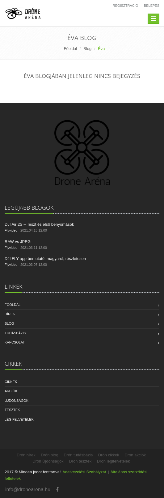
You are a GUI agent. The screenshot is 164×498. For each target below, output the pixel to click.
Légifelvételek (19, 419)
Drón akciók (135, 455)
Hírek (10, 314)
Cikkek (11, 382)
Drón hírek (26, 455)
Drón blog (49, 455)
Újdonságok (16, 400)
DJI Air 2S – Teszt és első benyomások (39, 224)
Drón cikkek (108, 455)
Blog (87, 48)
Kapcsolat (15, 342)
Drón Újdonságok (47, 461)
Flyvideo (11, 230)
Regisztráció (125, 5)
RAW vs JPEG (18, 241)
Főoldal (70, 48)
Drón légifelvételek (113, 461)
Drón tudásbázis (78, 455)
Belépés (151, 5)
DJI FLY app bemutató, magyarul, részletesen (45, 258)
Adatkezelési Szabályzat (84, 472)
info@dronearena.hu (27, 489)
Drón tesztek (80, 461)
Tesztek (12, 410)
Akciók (11, 391)
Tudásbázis (15, 333)
